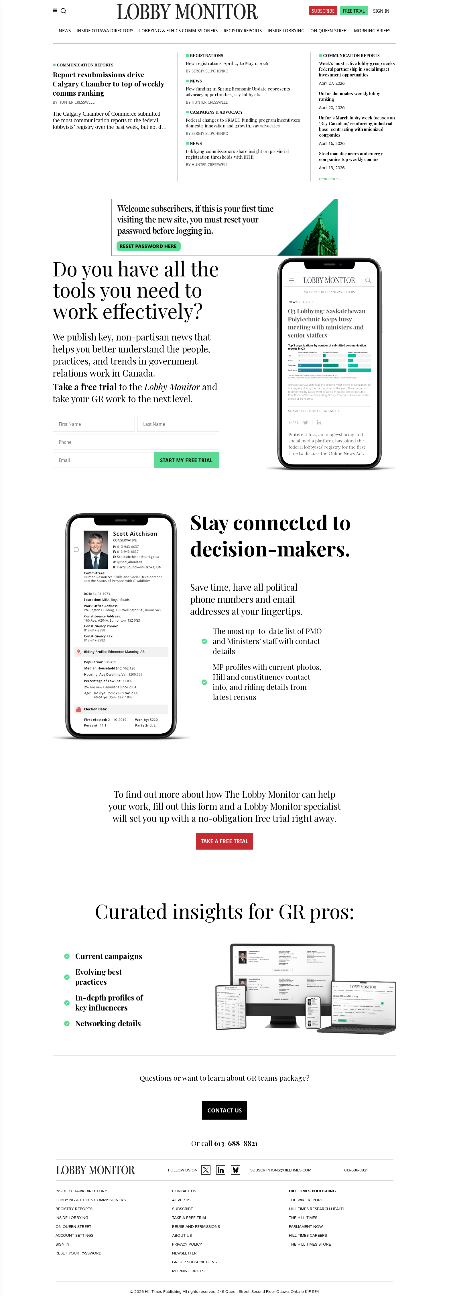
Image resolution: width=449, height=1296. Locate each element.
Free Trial (354, 11)
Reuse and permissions (196, 1226)
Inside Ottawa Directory (104, 30)
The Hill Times (303, 1217)
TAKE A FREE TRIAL (224, 841)
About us (182, 1235)
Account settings (74, 1235)
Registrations (206, 56)
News (65, 30)
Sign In (381, 11)
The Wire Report (306, 1199)
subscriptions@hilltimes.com (280, 1170)
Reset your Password (79, 1253)
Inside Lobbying (285, 30)
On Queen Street (329, 30)
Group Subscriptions (194, 1262)
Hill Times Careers (308, 1235)
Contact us (224, 1110)
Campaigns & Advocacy (216, 112)
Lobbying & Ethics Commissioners (178, 30)
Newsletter (184, 1253)
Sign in (62, 1244)
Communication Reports (85, 65)
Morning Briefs (372, 30)
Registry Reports (243, 30)
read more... (330, 178)
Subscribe (323, 11)
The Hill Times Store (310, 1244)
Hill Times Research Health (317, 1208)
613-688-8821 (356, 1170)
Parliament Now (306, 1226)
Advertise (182, 1199)
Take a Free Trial (189, 1217)
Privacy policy (187, 1244)
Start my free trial (186, 460)
